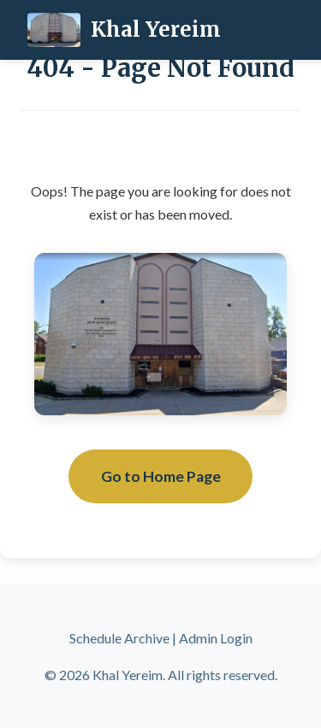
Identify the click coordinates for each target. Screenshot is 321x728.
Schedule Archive (119, 638)
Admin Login (216, 638)
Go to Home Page (161, 476)
